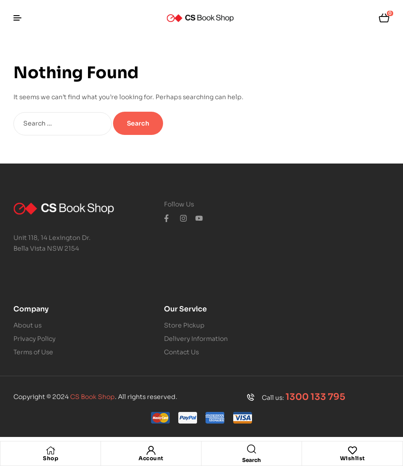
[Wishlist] (352, 450)
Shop (50, 458)
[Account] (151, 450)
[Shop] (50, 450)
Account (151, 458)
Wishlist (352, 458)
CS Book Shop (92, 397)
